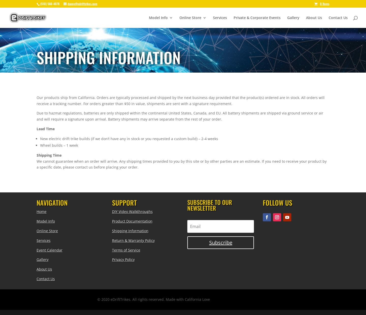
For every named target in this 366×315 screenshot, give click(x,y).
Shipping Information (130, 230)
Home (42, 211)
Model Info (158, 18)
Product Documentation (132, 221)
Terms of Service (126, 250)
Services (220, 18)
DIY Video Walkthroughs (132, 211)
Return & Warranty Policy (133, 240)
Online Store (190, 18)
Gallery (293, 18)
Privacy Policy (123, 259)
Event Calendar (50, 250)
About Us (314, 18)
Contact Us (338, 18)
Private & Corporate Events (257, 18)
